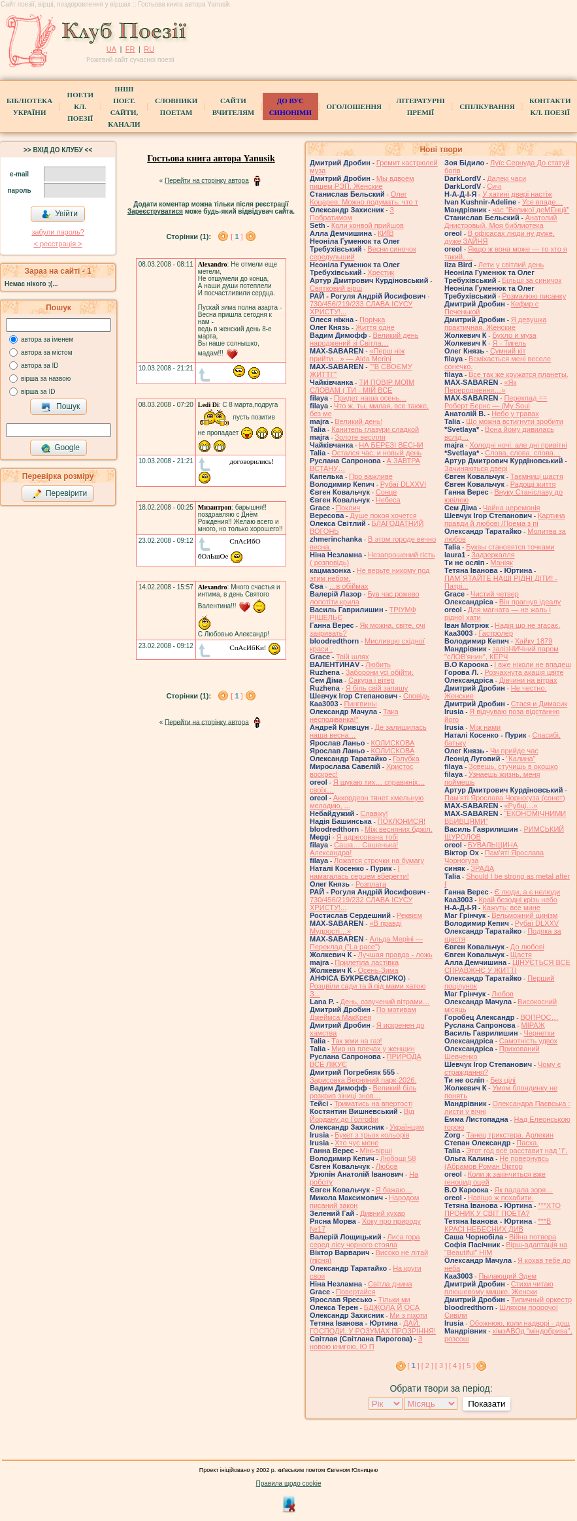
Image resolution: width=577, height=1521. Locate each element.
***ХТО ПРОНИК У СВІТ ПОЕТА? (502, 1209)
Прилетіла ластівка (367, 962)
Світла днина (390, 1284)
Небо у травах (515, 413)
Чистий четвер (494, 594)
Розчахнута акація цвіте (523, 672)
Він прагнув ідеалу (530, 602)
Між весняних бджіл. (399, 829)
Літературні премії (420, 106)
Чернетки (538, 1033)
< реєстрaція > (57, 244)
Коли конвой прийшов (367, 225)
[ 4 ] (455, 1365)
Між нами (485, 727)
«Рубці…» (520, 806)
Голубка (406, 758)
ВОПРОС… (539, 1017)
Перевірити (59, 494)
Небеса (388, 500)
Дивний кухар (382, 1213)
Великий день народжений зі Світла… (364, 339)
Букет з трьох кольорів (372, 1135)
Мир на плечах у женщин (373, 1049)
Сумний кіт (508, 351)
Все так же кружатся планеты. (519, 374)
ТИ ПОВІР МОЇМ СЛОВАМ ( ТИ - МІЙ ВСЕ (362, 386)
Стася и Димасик (539, 704)
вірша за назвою (46, 378)
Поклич (348, 508)
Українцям (406, 1127)
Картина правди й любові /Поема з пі (504, 519)
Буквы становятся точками (510, 547)
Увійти (59, 214)
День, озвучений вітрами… (385, 1002)
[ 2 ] (427, 1365)
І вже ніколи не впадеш (532, 664)
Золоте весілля (360, 437)
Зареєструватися (155, 211)
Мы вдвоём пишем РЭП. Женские (362, 182)
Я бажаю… (394, 1190)
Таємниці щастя (536, 476)
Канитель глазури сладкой (375, 429)
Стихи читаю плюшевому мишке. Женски (498, 1288)
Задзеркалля (492, 555)
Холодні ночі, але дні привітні (518, 445)
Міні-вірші (375, 1150)
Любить (378, 664)
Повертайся (355, 1292)
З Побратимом (352, 213)
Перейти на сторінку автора (207, 180)
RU (149, 49)
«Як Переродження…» (480, 386)
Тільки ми (394, 1299)
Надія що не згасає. (528, 625)
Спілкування (486, 106)
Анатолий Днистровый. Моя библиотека (500, 221)
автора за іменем (47, 339)
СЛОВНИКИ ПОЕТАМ (176, 106)
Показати (486, 1404)
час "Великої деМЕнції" (530, 210)
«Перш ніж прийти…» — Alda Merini (357, 355)
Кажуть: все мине (511, 907)
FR (130, 49)
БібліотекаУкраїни (29, 106)
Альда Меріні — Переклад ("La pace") (366, 943)
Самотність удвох (528, 1041)
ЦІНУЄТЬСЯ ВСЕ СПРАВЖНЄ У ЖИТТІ (507, 966)
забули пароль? (57, 232)
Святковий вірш (336, 288)
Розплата (370, 884)
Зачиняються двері (476, 468)
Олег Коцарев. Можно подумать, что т (364, 198)
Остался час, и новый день (376, 453)
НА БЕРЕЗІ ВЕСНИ (391, 445)
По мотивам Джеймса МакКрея (363, 1013)
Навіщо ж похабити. (501, 1198)
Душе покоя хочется (383, 515)
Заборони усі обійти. (380, 672)
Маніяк (501, 562)
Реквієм (409, 915)
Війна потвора (532, 1237)
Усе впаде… (542, 202)
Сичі (494, 186)
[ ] (236, 236)
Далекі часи (506, 178)
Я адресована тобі (367, 837)
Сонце (386, 492)
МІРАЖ (533, 1025)
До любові (527, 947)
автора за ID (40, 365)
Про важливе (371, 476)
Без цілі (503, 1080)
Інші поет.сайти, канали (124, 106)
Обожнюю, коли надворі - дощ (519, 1323)
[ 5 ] (468, 1365)
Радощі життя (533, 484)
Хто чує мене (356, 1143)
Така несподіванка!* (354, 715)
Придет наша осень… (370, 398)
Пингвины (360, 704)
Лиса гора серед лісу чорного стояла (365, 1241)
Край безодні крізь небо (517, 900)
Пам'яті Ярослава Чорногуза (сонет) (504, 798)
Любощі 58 (398, 1158)
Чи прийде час (514, 751)
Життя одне (375, 327)
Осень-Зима (377, 970)
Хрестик (380, 272)
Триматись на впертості (373, 1103)
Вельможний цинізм (524, 915)
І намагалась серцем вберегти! (359, 872)
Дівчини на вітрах (528, 680)
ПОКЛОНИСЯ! (401, 821)
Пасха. (527, 1143)
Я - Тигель (509, 343)
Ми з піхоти (408, 1315)
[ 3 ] (441, 1365)
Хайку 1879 (534, 641)
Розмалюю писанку (534, 296)
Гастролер (495, 633)
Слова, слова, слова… (523, 453)
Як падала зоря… (523, 1190)
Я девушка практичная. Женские (495, 323)
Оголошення (354, 106)
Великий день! (358, 421)
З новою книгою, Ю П (366, 1342)
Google (60, 448)
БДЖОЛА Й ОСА (392, 1307)
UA (111, 49)
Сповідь (416, 696)
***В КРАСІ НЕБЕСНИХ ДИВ (497, 1225)
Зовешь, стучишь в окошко (513, 766)
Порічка (372, 319)
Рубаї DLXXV (537, 923)
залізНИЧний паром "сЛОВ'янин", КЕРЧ (501, 653)
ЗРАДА (482, 868)
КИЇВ (386, 233)
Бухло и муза (514, 335)
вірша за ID (38, 391)
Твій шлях (352, 657)
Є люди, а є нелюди (527, 892)
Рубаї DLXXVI (403, 484)
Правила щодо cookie (288, 1483)
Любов (387, 1166)
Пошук (60, 407)
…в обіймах (348, 586)
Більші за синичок (531, 280)
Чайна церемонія (511, 508)
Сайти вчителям (233, 106)
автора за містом (47, 352)
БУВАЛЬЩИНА (493, 845)
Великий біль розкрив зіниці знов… (363, 1092)
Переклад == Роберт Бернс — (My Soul (495, 402)
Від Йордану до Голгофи (362, 1115)
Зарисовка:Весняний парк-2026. (363, 1080)
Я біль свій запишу (377, 688)
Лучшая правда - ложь (394, 954)
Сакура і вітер (371, 680)
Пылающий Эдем (507, 1276)
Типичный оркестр (541, 1299)
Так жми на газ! (356, 1041)
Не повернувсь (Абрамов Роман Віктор (496, 1162)
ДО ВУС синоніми (290, 106)
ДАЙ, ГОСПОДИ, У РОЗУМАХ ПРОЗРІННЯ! (373, 1327)
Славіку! (373, 813)
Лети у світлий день (511, 265)
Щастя (521, 954)
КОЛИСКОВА (392, 743)
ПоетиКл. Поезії (80, 106)
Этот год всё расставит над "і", (517, 1150)
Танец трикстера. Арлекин (509, 1135)
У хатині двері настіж (517, 194)
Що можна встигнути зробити (514, 421)
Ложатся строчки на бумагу (379, 860)
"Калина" (520, 758)
